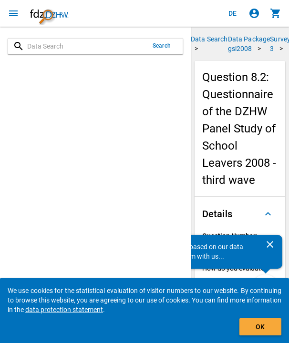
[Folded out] (268, 213)
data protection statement (64, 309)
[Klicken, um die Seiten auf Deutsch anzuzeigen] (232, 13)
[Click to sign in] (254, 13)
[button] (240, 213)
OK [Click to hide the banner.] (260, 327)
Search (162, 45)
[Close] (269, 244)
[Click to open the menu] (13, 13)
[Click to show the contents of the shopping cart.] (275, 13)
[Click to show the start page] (49, 13)
